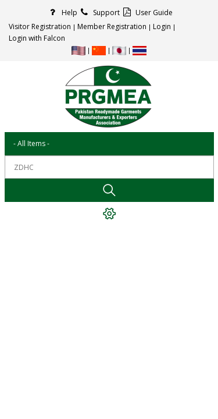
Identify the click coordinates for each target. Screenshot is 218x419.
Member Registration (111, 26)
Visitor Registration (40, 26)
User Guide (146, 12)
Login (162, 26)
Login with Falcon (37, 38)
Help (61, 12)
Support (98, 12)
